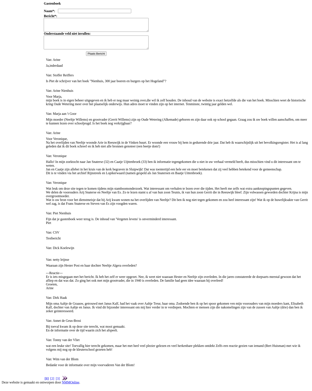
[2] (52, 383)
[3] (58, 383)
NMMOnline (70, 387)
